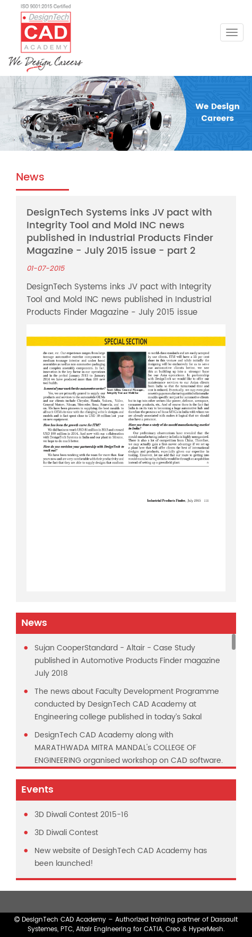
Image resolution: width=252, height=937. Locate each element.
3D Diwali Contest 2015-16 (81, 815)
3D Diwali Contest (66, 833)
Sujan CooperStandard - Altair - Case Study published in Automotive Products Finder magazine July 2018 (127, 661)
